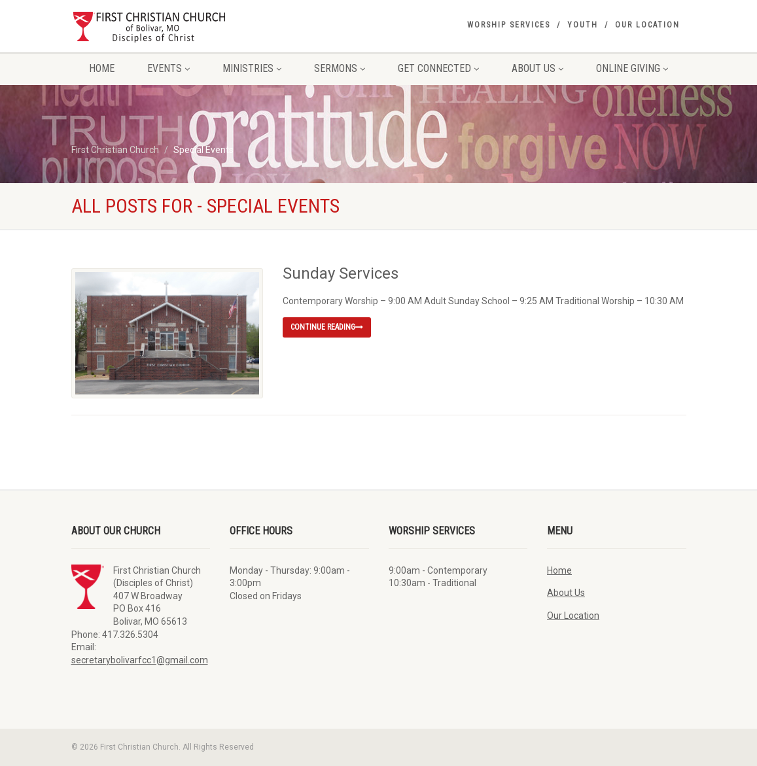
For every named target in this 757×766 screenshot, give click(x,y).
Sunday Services (340, 273)
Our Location (647, 24)
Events (168, 68)
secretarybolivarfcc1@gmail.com (139, 660)
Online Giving (632, 68)
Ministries (251, 68)
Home (101, 68)
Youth (582, 24)
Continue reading (326, 327)
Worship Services (508, 24)
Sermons (339, 68)
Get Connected (438, 68)
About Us (537, 68)
